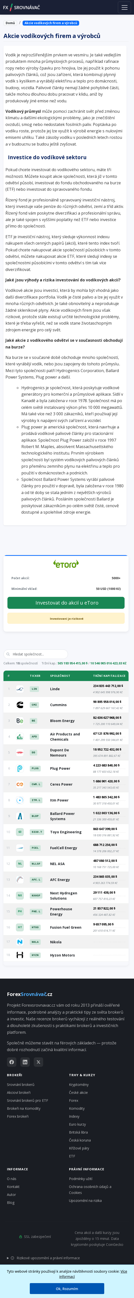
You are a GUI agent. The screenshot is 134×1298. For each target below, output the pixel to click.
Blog (10, 1202)
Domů (10, 23)
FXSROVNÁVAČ (21, 7)
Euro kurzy (77, 1124)
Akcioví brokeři (19, 1092)
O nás (11, 1178)
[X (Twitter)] (38, 1062)
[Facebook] (11, 1062)
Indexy (74, 1116)
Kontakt (13, 1186)
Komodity (77, 1108)
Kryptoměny (79, 1084)
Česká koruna (80, 1140)
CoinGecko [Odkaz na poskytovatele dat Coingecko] (114, 1244)
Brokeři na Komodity (23, 1108)
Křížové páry (79, 1148)
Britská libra (78, 1132)
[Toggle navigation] (124, 7)
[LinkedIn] (25, 1062)
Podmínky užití (80, 1178)
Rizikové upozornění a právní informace (45, 1258)
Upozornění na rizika (85, 1200)
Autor (11, 1194)
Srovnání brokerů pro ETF (27, 1100)
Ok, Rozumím (67, 1288)
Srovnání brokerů (20, 1084)
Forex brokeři (18, 1116)
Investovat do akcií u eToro (67, 602)
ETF (72, 1156)
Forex (73, 1100)
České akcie (78, 1092)
